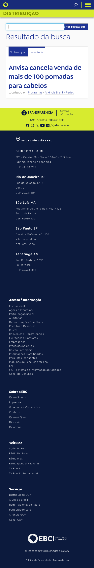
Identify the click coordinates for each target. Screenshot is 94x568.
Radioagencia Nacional (24, 463)
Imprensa (15, 402)
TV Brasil (14, 468)
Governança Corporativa (24, 407)
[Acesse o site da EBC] (47, 538)
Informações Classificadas (26, 354)
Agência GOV (17, 514)
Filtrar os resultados (71, 27)
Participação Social (21, 314)
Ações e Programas (21, 310)
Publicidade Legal (21, 509)
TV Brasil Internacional (23, 473)
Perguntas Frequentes (23, 358)
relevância (37, 52)
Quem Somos (17, 397)
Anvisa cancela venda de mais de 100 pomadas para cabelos (45, 77)
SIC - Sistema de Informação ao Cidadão (35, 370)
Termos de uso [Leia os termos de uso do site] (61, 560)
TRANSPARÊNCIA (37, 112)
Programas (35, 92)
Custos (13, 330)
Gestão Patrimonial (21, 350)
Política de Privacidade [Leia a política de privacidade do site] (38, 560)
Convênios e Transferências (26, 334)
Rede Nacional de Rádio (24, 504)
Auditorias (15, 318)
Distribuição (21, 13)
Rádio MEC (16, 458)
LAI (11, 366)
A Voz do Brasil (18, 499)
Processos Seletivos (21, 346)
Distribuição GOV (20, 495)
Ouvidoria (15, 427)
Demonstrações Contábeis (26, 322)
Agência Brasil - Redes (59, 92)
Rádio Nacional (19, 453)
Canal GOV (16, 519)
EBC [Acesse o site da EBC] (66, 551)
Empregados (17, 342)
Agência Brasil (18, 448)
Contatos (14, 412)
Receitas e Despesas (22, 326)
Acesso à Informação (66, 113)
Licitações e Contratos (23, 338)
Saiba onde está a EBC (34, 140)
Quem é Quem (18, 417)
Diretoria (14, 422)
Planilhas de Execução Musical (29, 362)
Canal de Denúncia (21, 373)
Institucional (17, 306)
